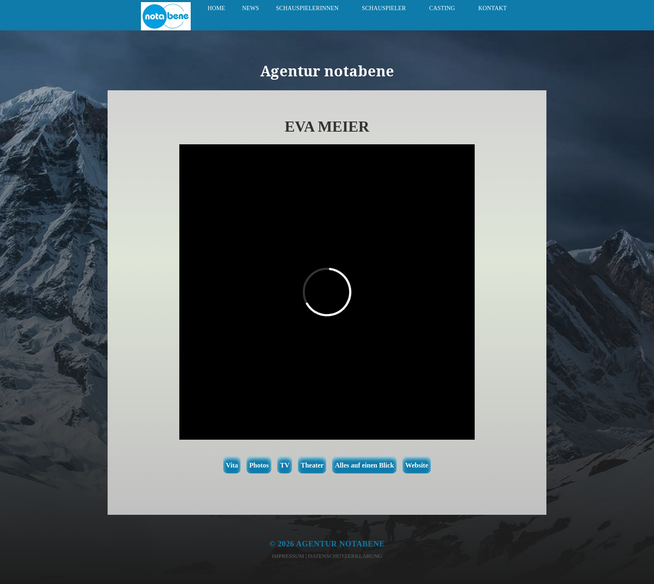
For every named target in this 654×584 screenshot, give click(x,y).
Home (216, 8)
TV (284, 465)
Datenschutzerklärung (345, 556)
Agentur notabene (340, 543)
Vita (232, 465)
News (250, 8)
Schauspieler (384, 8)
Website (416, 465)
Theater (312, 465)
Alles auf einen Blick (364, 465)
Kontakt (492, 8)
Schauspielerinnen (307, 8)
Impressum (288, 556)
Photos (259, 465)
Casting (442, 8)
